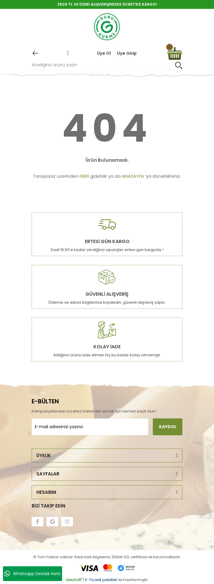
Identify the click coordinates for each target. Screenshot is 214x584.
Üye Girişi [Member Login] (126, 53)
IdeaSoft (74, 579)
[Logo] (107, 27)
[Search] (107, 65)
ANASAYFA (133, 176)
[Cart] (174, 53)
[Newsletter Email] (90, 426)
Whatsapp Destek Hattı (32, 573)
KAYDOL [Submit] (167, 427)
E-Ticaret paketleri (101, 579)
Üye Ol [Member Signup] (104, 53)
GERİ (84, 176)
